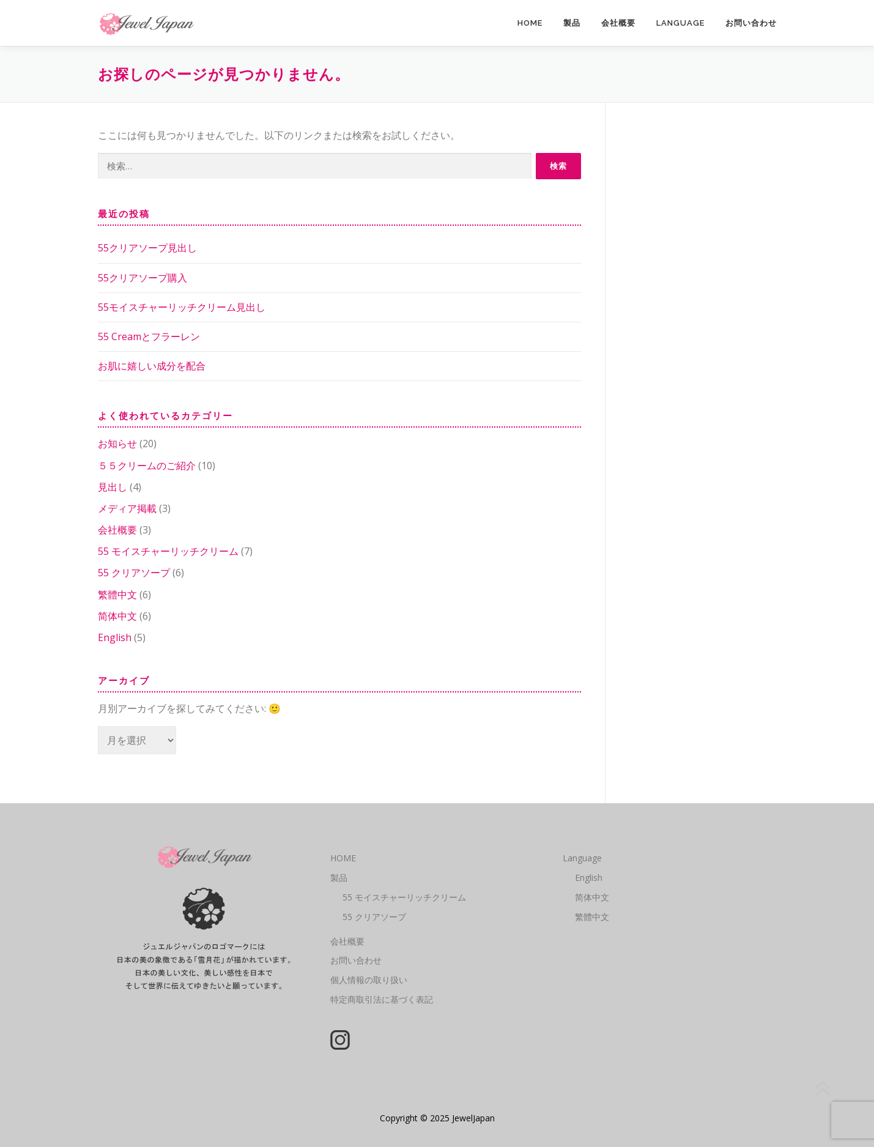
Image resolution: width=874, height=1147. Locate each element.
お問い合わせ (751, 23)
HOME (530, 23)
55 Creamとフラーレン (149, 336)
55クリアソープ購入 (142, 277)
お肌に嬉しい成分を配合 (152, 366)
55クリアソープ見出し (147, 247)
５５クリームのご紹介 (147, 465)
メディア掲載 (127, 508)
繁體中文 (117, 594)
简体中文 (117, 616)
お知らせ (117, 443)
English (114, 637)
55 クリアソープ (134, 572)
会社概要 (618, 23)
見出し (112, 487)
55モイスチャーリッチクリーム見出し (181, 307)
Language (680, 23)
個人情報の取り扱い (368, 980)
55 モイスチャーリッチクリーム (168, 551)
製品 (571, 23)
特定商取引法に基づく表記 (381, 999)
